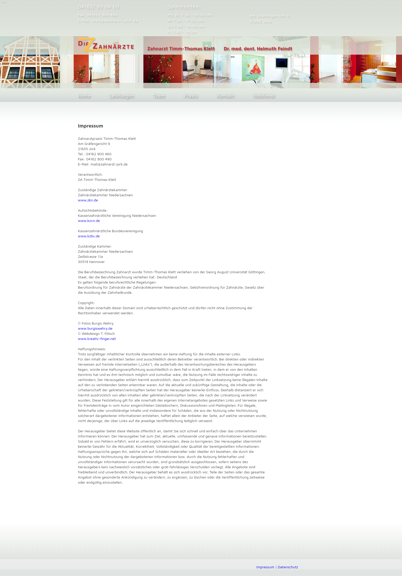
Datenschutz (288, 567)
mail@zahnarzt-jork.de (115, 20)
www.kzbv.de (89, 236)
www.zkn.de (88, 200)
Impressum (265, 567)
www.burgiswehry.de (95, 328)
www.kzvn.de (89, 220)
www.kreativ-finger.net (97, 338)
